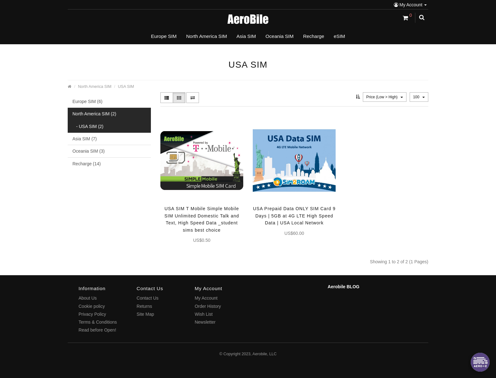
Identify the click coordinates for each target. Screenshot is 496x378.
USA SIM (126, 86)
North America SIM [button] (206, 36)
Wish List (204, 314)
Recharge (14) (86, 163)
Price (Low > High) (384, 97)
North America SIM (95, 86)
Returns (144, 306)
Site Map (145, 314)
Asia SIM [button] (246, 36)
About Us (87, 298)
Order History (208, 306)
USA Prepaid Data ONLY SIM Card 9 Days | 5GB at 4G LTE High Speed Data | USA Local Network (294, 215)
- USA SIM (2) (87, 126)
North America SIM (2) (94, 113)
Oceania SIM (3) (88, 151)
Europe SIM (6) (87, 101)
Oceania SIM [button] (279, 36)
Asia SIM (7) (84, 138)
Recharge (313, 36)
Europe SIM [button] (164, 36)
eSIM (339, 36)
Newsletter (205, 322)
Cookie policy (91, 306)
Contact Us (147, 298)
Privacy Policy (92, 314)
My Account (410, 4)
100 (419, 97)
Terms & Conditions (97, 322)
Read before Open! (97, 329)
